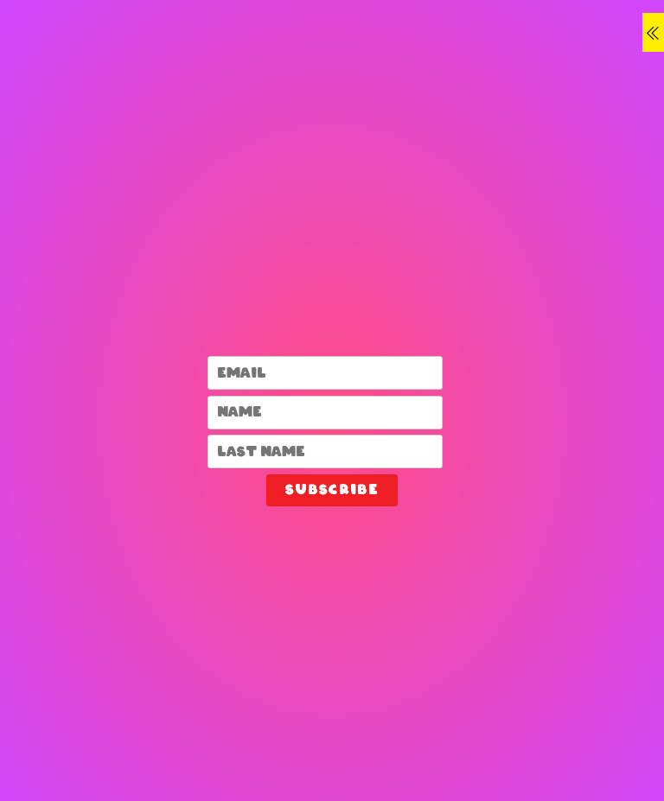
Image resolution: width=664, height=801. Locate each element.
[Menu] (653, 32)
